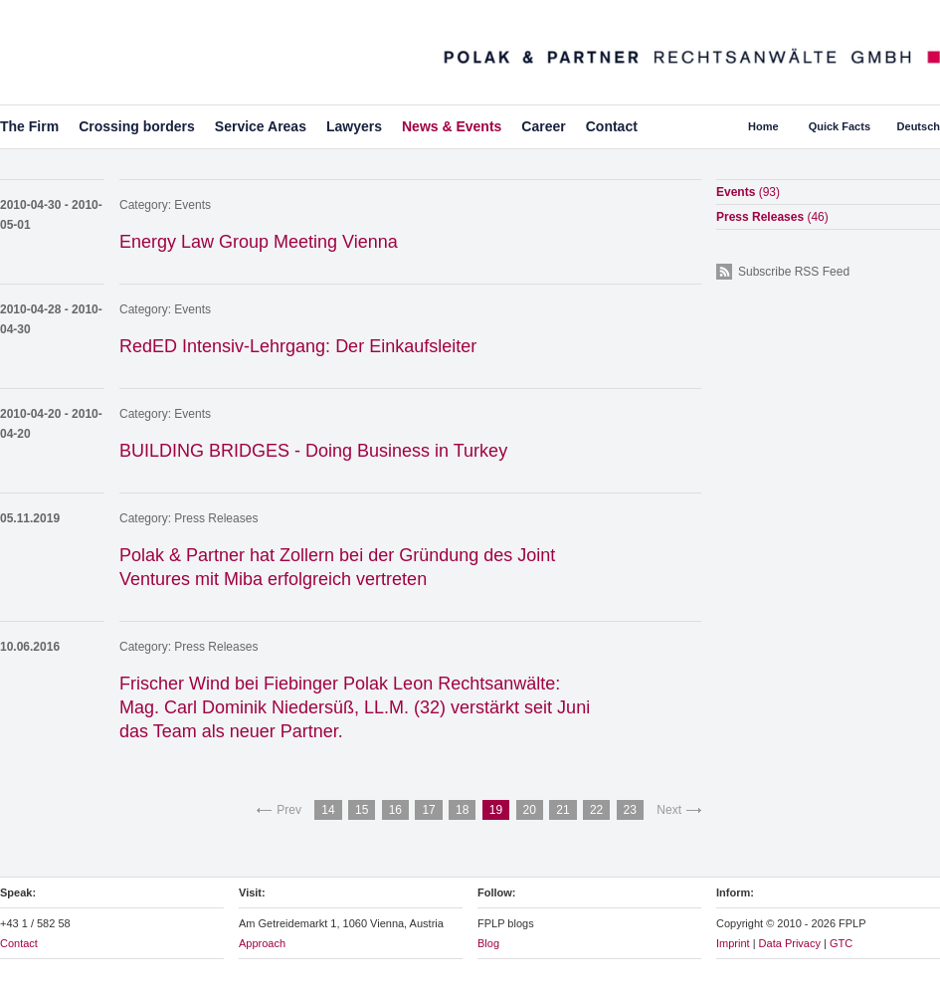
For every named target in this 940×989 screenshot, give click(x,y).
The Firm (29, 126)
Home (763, 126)
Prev (289, 810)
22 (596, 810)
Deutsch (918, 126)
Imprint (733, 943)
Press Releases (216, 518)
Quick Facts (839, 126)
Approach (262, 943)
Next (669, 810)
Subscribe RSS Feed (793, 272)
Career (543, 126)
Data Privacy (790, 943)
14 (327, 810)
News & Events (451, 126)
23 (630, 810)
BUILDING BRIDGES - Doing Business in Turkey (313, 451)
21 (562, 810)
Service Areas (260, 126)
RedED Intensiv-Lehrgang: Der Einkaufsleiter (297, 346)
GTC (841, 943)
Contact (612, 126)
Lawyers (354, 126)
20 (529, 810)
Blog (488, 943)
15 (361, 810)
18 (462, 810)
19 (495, 810)
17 (428, 810)
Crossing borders (137, 126)
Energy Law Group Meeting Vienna (258, 242)
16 (395, 810)
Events (192, 205)
